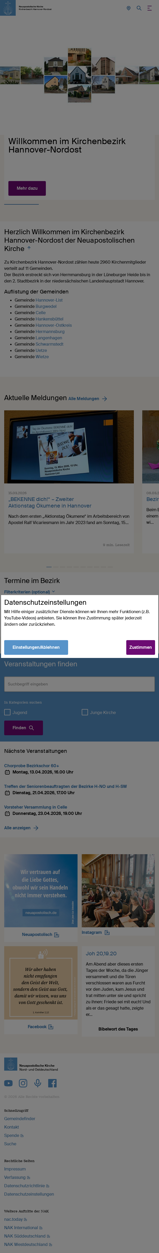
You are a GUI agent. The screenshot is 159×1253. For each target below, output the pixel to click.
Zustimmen (140, 647)
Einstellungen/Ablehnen (36, 647)
